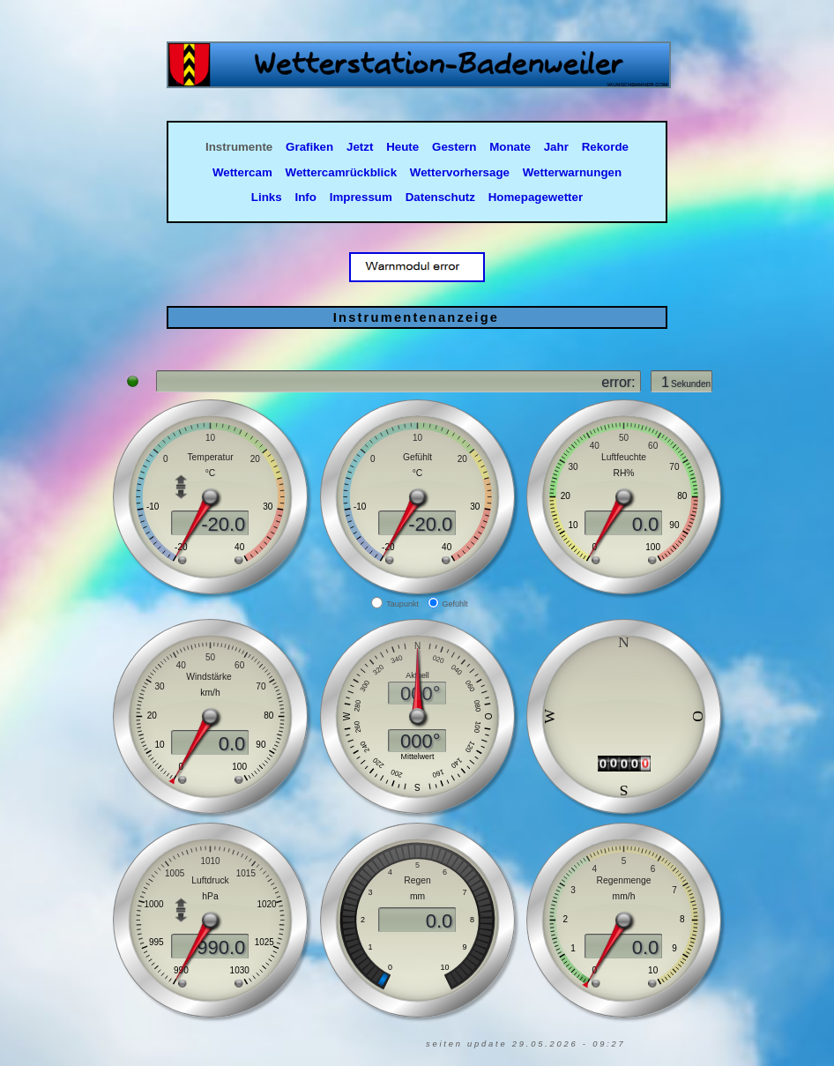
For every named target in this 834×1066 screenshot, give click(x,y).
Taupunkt (402, 604)
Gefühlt (455, 604)
